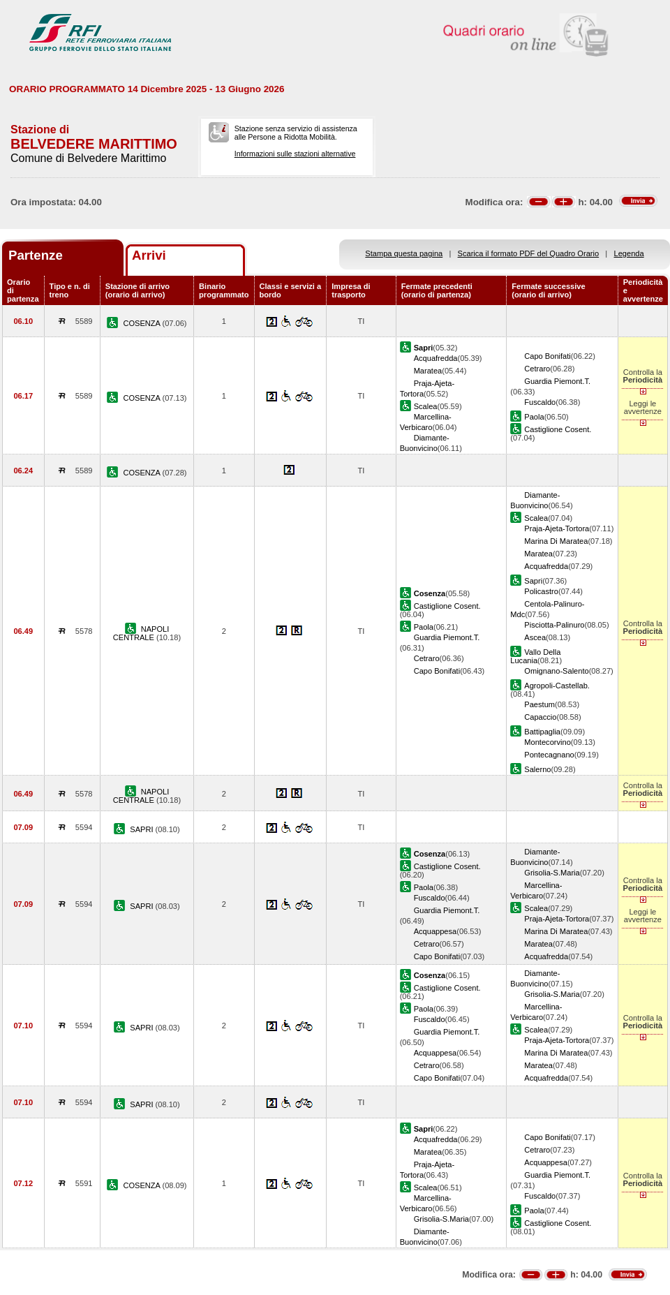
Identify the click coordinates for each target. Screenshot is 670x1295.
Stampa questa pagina (403, 253)
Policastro (541, 591)
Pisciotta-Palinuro (554, 625)
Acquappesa (435, 931)
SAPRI (142, 829)
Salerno (537, 769)
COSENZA (142, 323)
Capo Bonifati (547, 356)
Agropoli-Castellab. (557, 685)
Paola (534, 417)
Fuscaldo (540, 402)
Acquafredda (436, 358)
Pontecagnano (549, 754)
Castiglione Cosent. (557, 429)
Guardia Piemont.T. (557, 381)
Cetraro (537, 368)
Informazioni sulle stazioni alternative (295, 153)
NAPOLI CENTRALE (141, 633)
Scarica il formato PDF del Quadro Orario (529, 253)
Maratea (428, 371)
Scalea (426, 406)
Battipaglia (542, 731)
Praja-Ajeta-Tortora (556, 528)
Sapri (533, 581)
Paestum (539, 704)
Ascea (535, 637)
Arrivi (149, 255)
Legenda (629, 253)
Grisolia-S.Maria (551, 872)
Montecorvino (547, 742)
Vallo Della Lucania (535, 656)
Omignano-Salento (556, 671)
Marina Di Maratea (556, 541)
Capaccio (540, 717)
